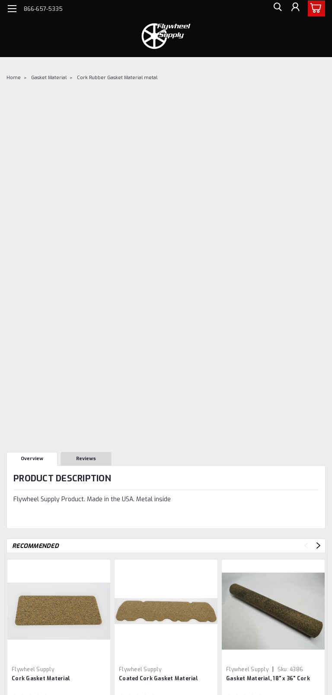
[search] (275, 9)
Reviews (86, 458)
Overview (32, 458)
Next (318, 545)
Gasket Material (49, 77)
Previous (306, 545)
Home (13, 77)
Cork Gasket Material (41, 678)
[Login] (294, 9)
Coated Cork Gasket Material (158, 678)
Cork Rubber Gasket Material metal (117, 77)
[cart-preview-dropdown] (314, 8)
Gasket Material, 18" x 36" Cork (268, 678)
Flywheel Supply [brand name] (33, 669)
